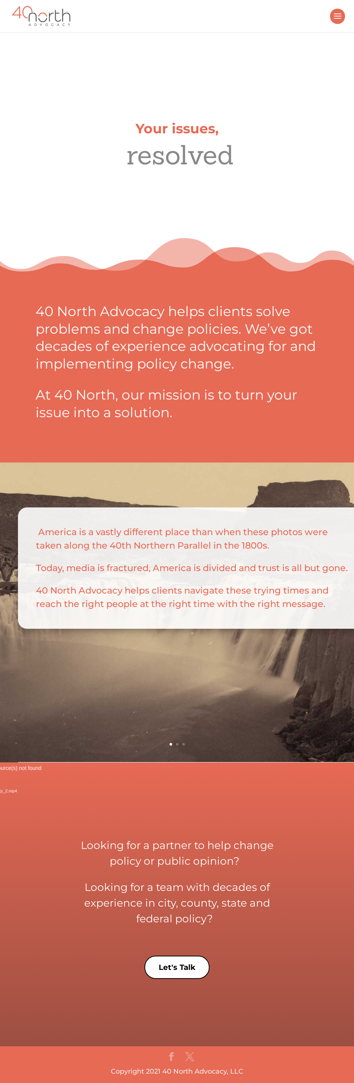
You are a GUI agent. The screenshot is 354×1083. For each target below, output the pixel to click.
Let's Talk (177, 967)
